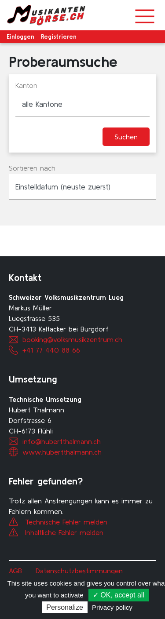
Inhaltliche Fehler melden (64, 532)
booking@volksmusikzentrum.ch (72, 339)
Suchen (126, 137)
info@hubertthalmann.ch (61, 441)
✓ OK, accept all (118, 595)
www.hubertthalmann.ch (62, 452)
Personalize (64, 607)
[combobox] (82, 104)
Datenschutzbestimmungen (79, 571)
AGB (15, 571)
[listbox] (82, 187)
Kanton (26, 85)
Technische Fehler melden (66, 522)
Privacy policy (112, 607)
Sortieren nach (32, 168)
